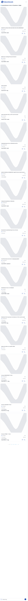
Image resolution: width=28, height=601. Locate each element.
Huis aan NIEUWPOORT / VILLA (6, 375)
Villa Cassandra (4, 85)
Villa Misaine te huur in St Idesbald (7, 287)
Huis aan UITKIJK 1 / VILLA (6, 433)
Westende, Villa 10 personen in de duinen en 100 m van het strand (13, 317)
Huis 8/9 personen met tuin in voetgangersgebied (10, 258)
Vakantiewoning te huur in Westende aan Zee (9, 143)
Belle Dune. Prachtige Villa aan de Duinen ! (8, 56)
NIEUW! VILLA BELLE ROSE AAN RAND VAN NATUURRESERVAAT (12, 27)
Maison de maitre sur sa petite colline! (8, 346)
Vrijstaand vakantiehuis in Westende (7, 201)
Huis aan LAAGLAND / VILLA (6, 404)
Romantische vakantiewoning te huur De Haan (9, 230)
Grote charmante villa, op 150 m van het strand (9, 114)
